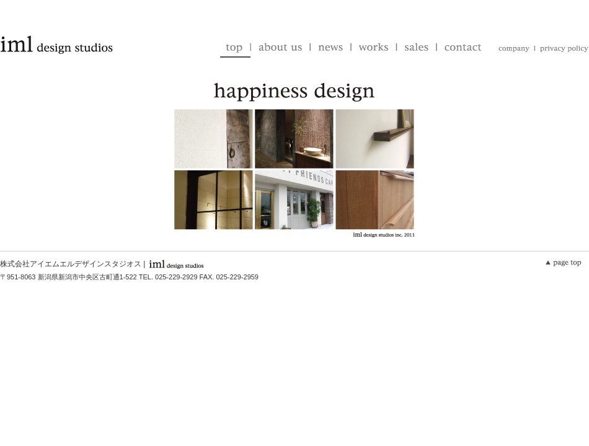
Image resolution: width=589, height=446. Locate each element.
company (512, 49)
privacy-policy (560, 49)
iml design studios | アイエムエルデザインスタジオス (56, 45)
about (279, 48)
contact (460, 48)
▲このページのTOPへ (565, 263)
